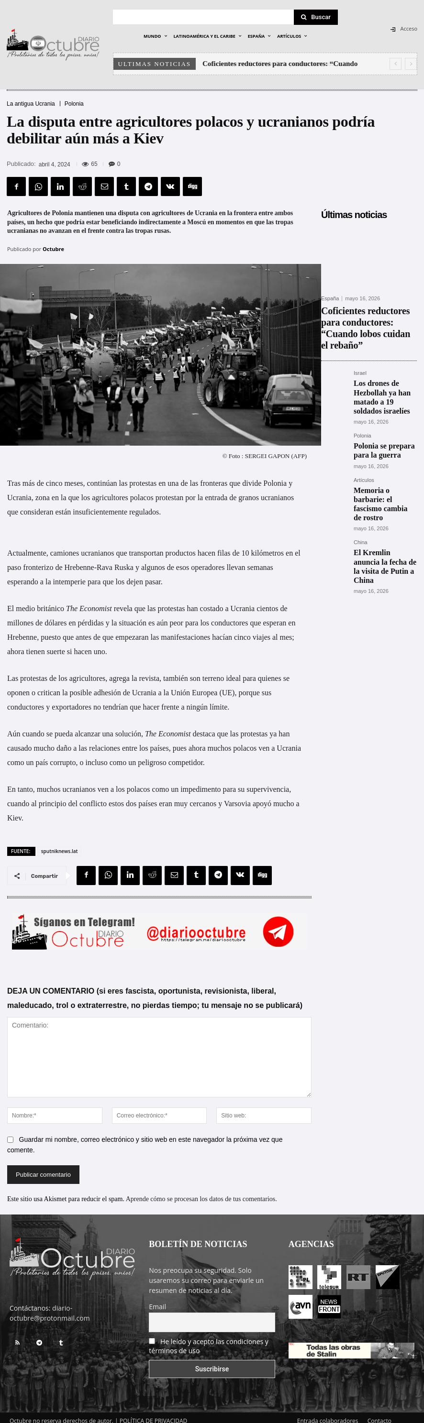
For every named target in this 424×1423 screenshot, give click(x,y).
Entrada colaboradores (327, 1414)
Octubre (53, 248)
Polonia (74, 104)
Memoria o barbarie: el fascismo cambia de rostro (382, 453)
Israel (360, 351)
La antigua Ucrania (31, 104)
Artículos (364, 437)
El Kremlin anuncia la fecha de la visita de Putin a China (385, 500)
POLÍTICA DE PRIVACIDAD (154, 1414)
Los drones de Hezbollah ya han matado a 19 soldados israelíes (384, 367)
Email (157, 1299)
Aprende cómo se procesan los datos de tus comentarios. (201, 1192)
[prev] (396, 64)
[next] (411, 64)
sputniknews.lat (59, 844)
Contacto (379, 1414)
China (361, 484)
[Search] (316, 17)
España (330, 298)
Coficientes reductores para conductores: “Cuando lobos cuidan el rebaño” (361, 316)
